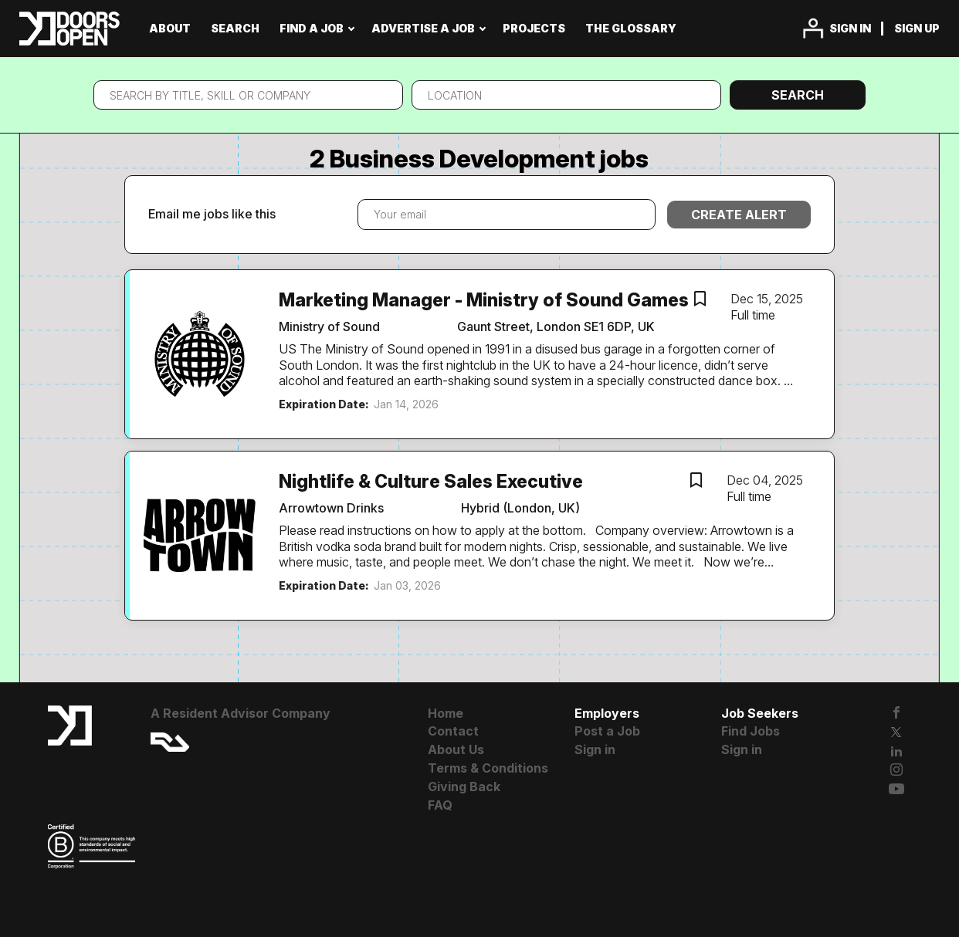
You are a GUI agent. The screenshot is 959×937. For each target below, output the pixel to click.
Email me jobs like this (212, 214)
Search (797, 95)
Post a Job (607, 731)
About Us (456, 749)
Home (445, 713)
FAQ (440, 805)
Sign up (917, 28)
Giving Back (464, 786)
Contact (453, 731)
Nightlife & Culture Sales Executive (431, 481)
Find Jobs (750, 731)
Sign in (850, 28)
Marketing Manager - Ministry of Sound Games (484, 300)
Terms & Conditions (488, 768)
